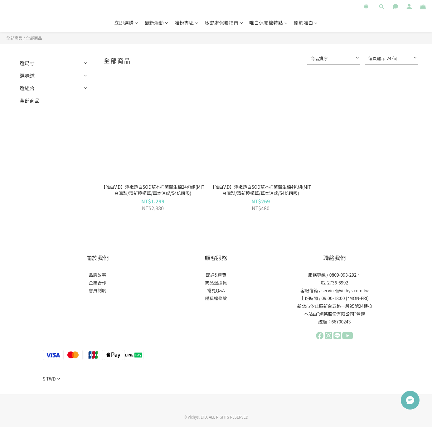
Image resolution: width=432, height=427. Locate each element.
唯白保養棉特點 (268, 22)
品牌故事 (97, 275)
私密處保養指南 (224, 22)
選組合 (27, 88)
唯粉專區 (186, 22)
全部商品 (14, 38)
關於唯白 (306, 22)
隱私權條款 (216, 298)
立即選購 (126, 22)
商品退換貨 (216, 282)
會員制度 (97, 290)
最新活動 (156, 22)
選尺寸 (27, 63)
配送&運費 (216, 275)
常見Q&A (216, 290)
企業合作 (97, 282)
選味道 (27, 75)
